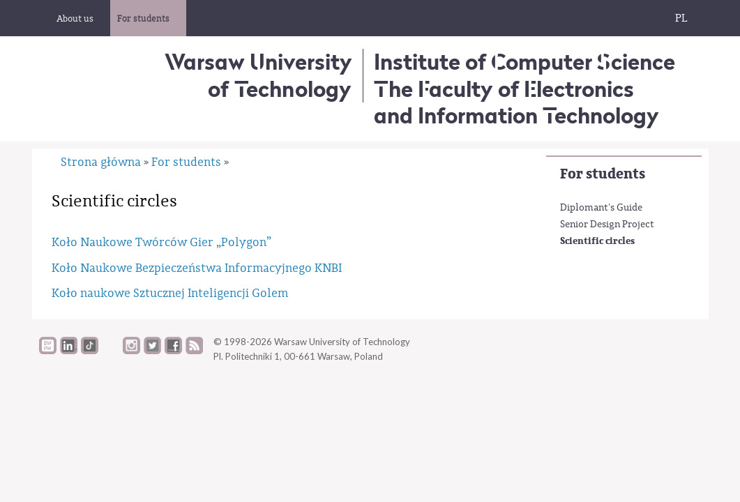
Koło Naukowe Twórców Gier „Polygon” (161, 242)
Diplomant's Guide (601, 207)
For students (602, 174)
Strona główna (101, 162)
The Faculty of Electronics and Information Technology (516, 102)
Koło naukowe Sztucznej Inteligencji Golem (170, 293)
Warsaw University (258, 75)
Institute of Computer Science (524, 62)
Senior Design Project (607, 224)
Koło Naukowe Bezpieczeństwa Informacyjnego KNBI (197, 268)
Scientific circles (597, 241)
